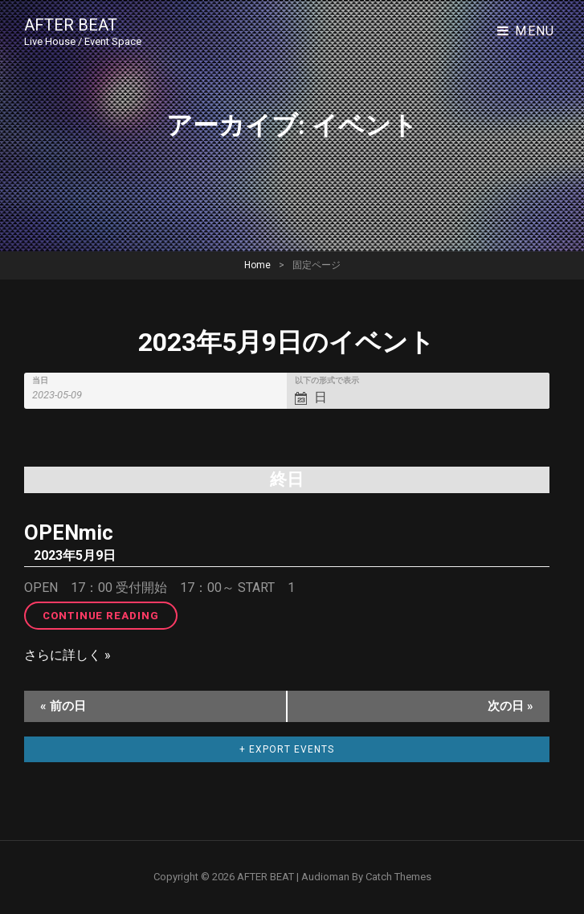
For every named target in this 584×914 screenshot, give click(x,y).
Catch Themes (398, 877)
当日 (40, 381)
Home (257, 265)
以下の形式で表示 (327, 381)
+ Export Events (286, 749)
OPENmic (68, 532)
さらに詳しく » (67, 655)
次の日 (510, 706)
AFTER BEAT (70, 25)
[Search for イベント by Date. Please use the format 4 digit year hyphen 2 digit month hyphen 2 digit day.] (66, 395)
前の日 (63, 706)
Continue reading (110, 614)
